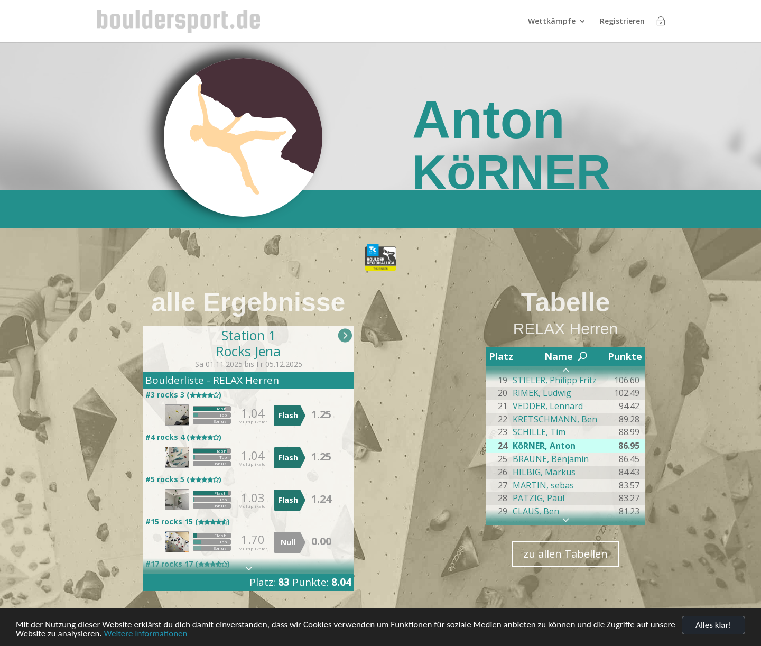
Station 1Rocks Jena (248, 343)
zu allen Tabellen (565, 554)
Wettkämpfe (552, 21)
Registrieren (622, 21)
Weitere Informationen (145, 634)
